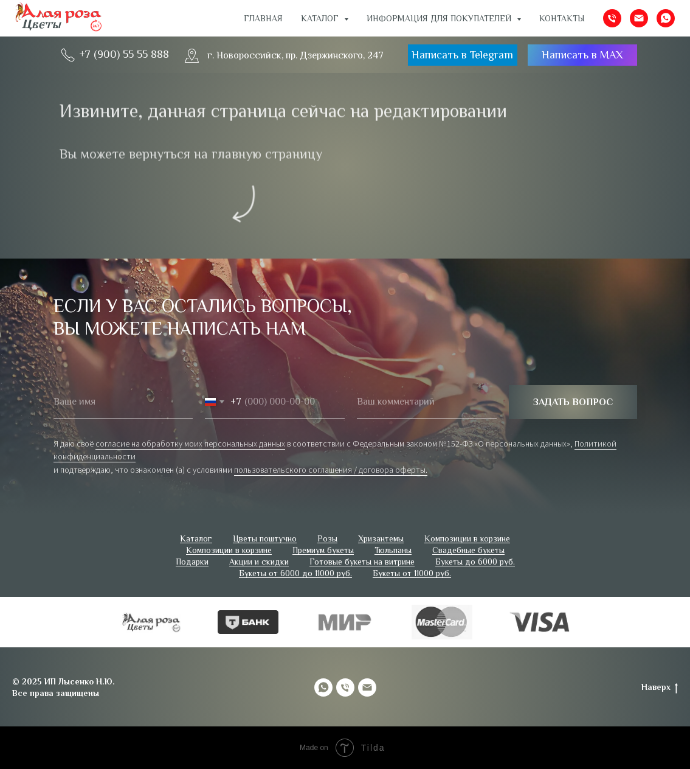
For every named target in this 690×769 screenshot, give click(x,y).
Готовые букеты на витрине (362, 561)
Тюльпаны (393, 550)
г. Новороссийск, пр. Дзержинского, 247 (295, 55)
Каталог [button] (321, 18)
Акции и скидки (259, 561)
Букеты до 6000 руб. (475, 561)
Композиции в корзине (467, 538)
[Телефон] (612, 18)
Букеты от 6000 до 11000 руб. (295, 573)
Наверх (659, 687)
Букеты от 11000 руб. (412, 573)
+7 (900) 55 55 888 (124, 54)
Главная (263, 18)
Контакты (562, 18)
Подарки (192, 561)
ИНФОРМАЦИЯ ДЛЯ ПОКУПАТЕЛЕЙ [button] (440, 18)
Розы (327, 538)
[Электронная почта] (639, 18)
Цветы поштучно (265, 538)
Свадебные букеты (468, 550)
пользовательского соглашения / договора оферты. (330, 469)
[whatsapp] (666, 18)
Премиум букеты (323, 550)
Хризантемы (381, 538)
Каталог (196, 538)
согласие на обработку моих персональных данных (190, 443)
